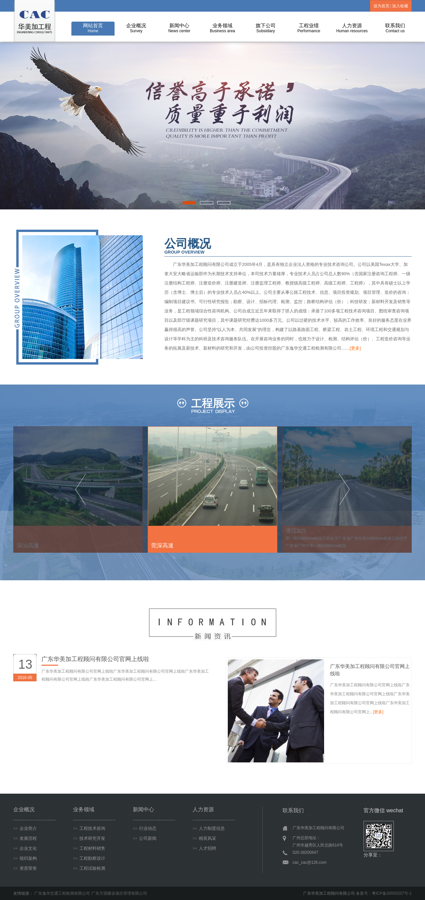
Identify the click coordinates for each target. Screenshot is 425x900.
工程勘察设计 (89, 858)
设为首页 (381, 6)
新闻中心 (179, 28)
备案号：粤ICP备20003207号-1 (384, 893)
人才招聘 (204, 848)
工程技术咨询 (89, 828)
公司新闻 (144, 838)
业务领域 (222, 28)
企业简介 (25, 828)
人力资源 (352, 28)
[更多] (355, 348)
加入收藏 (400, 6)
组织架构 (25, 858)
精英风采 (204, 838)
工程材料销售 (89, 848)
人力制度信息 (209, 828)
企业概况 (136, 28)
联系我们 (395, 28)
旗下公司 (266, 28)
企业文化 (25, 848)
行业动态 (144, 828)
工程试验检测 (89, 868)
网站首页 (93, 28)
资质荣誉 (25, 868)
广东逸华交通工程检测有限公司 (62, 893)
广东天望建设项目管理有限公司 (119, 893)
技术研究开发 (89, 838)
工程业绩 (309, 28)
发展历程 (25, 838)
